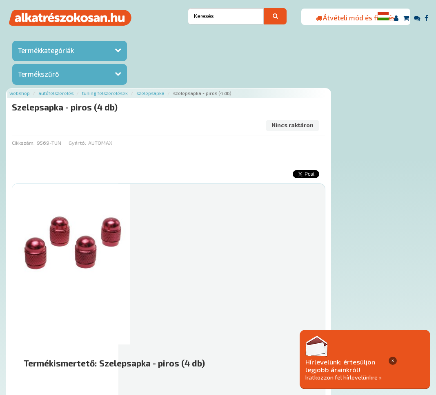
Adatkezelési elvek (385, 345)
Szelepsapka (256, 37)
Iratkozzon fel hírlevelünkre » (373, 377)
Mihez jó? (247, 277)
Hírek (148, 345)
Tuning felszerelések (211, 37)
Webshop (126, 37)
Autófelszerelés (162, 37)
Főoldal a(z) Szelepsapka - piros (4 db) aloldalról (181, 319)
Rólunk (126, 345)
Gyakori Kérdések (239, 345)
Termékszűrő (38, 75)
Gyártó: (183, 87)
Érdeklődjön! (371, 298)
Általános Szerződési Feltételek (311, 345)
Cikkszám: (129, 87)
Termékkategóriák (46, 51)
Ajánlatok (97, 345)
